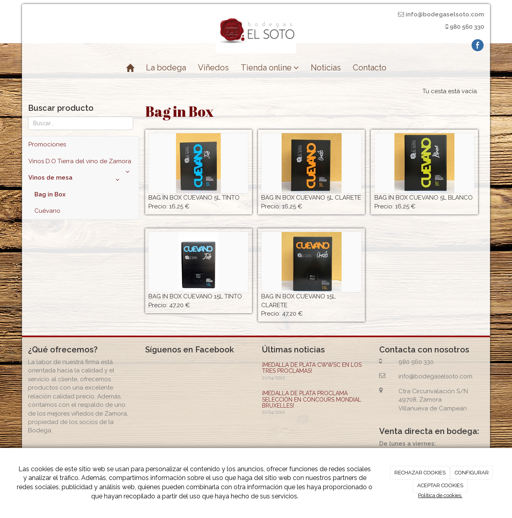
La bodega (166, 67)
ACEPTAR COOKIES (440, 485)
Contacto (369, 67)
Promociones (47, 144)
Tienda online (270, 67)
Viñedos (213, 67)
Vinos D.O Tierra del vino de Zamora (80, 164)
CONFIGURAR (472, 473)
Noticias (326, 67)
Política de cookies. (440, 495)
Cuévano (47, 210)
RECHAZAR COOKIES (420, 473)
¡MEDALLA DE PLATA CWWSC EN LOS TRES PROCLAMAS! (312, 368)
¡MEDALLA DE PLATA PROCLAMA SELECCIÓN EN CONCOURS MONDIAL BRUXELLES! (311, 399)
